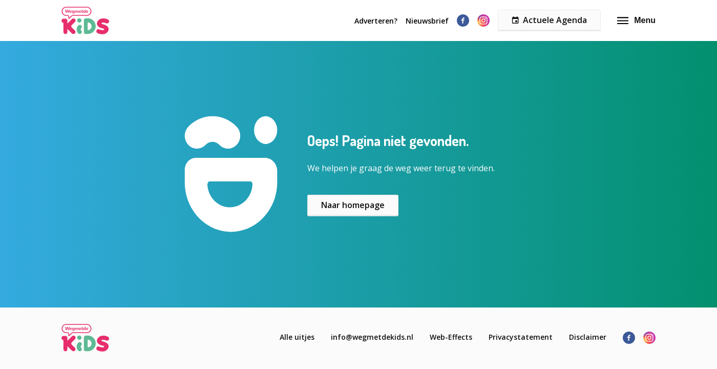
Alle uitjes (297, 337)
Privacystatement (521, 337)
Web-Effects (451, 337)
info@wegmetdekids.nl (372, 337)
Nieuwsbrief (427, 21)
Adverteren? (375, 21)
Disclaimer (587, 337)
